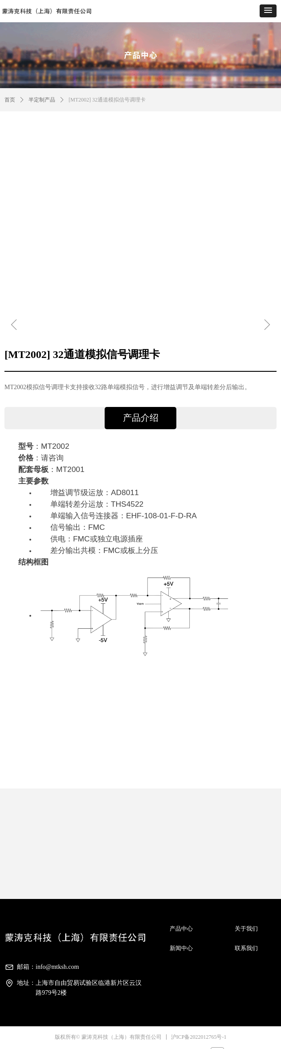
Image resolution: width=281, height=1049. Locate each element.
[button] (268, 10)
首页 (9, 100)
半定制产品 (42, 100)
